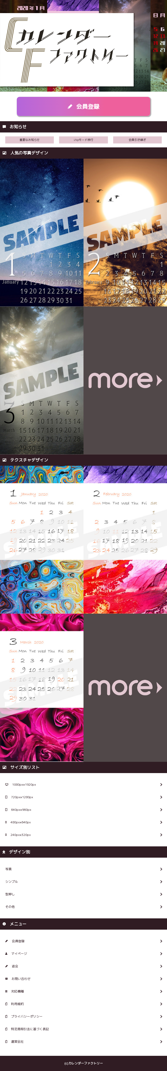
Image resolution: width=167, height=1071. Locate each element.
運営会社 (14, 1041)
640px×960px (18, 809)
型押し (10, 894)
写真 (8, 869)
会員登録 (83, 106)
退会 (11, 966)
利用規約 (14, 1004)
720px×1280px (19, 797)
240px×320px (18, 835)
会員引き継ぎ (137, 140)
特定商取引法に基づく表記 (27, 1029)
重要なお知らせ (29, 140)
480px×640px (18, 822)
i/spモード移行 (83, 140)
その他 (10, 906)
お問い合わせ (17, 978)
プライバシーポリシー (24, 1016)
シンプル (11, 881)
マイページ (16, 953)
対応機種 (14, 991)
